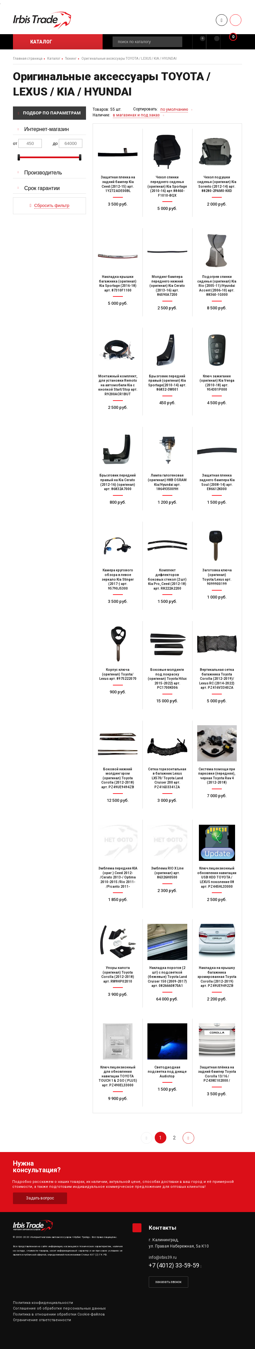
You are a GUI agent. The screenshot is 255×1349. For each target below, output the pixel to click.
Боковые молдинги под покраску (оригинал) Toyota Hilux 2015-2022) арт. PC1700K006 (167, 678)
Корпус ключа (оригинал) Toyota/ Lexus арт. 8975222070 (117, 674)
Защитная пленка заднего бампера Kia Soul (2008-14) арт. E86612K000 (217, 482)
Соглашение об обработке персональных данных (59, 1308)
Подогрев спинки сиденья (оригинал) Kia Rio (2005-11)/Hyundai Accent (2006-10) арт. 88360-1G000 (216, 285)
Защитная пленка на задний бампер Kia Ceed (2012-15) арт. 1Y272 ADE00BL (118, 184)
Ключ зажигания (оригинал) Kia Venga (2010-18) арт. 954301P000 (217, 383)
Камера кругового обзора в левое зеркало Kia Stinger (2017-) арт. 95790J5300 (118, 579)
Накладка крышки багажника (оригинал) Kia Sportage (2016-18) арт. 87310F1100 (117, 283)
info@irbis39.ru (163, 1257)
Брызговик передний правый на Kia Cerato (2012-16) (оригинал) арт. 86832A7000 (118, 482)
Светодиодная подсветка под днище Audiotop (167, 1071)
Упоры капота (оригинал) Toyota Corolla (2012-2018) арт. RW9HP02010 (117, 974)
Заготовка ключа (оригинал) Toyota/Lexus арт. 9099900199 (217, 577)
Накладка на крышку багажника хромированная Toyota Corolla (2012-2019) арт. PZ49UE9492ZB (217, 977)
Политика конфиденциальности (43, 1303)
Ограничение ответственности (42, 1320)
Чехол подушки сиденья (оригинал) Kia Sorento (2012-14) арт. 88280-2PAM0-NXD (216, 184)
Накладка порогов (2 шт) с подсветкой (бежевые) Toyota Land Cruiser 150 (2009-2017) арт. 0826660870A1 (167, 977)
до (55, 143)
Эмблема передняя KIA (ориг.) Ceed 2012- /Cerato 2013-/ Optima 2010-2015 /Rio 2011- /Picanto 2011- (117, 877)
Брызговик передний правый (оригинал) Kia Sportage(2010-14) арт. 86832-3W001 (167, 383)
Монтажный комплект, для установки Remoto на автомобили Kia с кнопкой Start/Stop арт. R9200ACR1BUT (117, 385)
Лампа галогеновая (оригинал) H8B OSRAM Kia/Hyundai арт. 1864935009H (167, 482)
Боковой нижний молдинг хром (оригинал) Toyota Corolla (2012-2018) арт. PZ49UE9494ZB (117, 778)
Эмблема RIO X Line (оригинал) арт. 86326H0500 (167, 873)
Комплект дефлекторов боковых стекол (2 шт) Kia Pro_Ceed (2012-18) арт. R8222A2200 (167, 579)
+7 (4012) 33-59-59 (174, 1265)
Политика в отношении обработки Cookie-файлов (59, 1314)
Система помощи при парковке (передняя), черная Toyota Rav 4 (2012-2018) (216, 776)
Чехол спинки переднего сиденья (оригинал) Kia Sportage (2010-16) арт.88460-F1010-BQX (167, 186)
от (15, 143)
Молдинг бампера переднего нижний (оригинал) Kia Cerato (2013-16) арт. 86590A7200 (167, 285)
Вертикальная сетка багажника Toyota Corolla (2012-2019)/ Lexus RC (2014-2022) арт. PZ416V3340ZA (216, 678)
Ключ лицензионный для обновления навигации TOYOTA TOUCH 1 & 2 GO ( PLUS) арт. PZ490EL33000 (118, 1076)
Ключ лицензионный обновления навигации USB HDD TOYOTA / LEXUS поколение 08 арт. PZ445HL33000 (216, 877)
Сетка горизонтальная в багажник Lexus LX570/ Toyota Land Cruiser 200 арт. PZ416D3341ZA (167, 778)
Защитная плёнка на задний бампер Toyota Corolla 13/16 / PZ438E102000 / (217, 1074)
